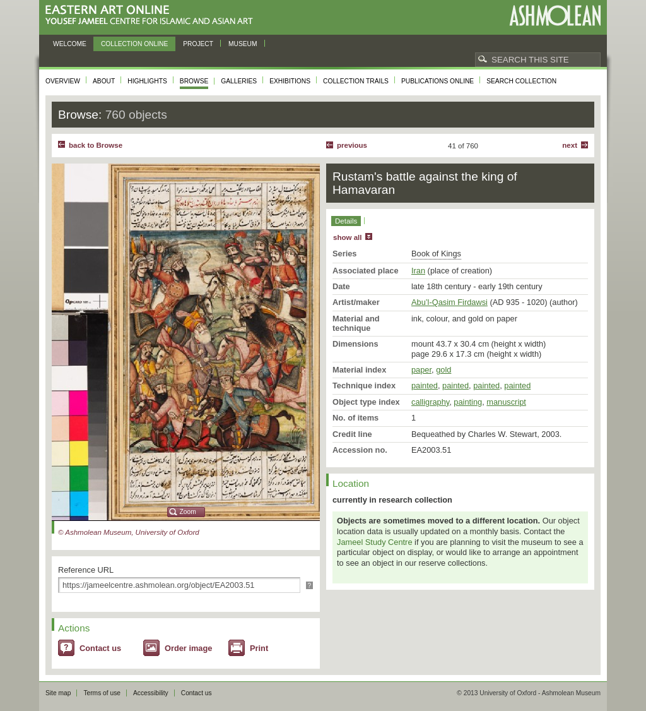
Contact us (100, 648)
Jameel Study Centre (375, 542)
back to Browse (95, 145)
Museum (242, 43)
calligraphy (430, 402)
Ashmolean (555, 15)
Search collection (521, 81)
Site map (58, 693)
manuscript (506, 402)
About (104, 81)
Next (569, 145)
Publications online (437, 81)
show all (347, 237)
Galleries (239, 81)
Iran (418, 270)
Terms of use (101, 693)
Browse (194, 81)
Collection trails (356, 81)
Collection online (134, 43)
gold (443, 369)
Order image (188, 648)
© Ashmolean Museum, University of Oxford (128, 532)
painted (424, 385)
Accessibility (150, 693)
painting (468, 402)
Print (259, 648)
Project (198, 43)
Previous (352, 145)
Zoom (188, 511)
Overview (62, 81)
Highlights (147, 81)
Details (346, 221)
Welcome (69, 43)
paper (421, 369)
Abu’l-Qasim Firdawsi (449, 302)
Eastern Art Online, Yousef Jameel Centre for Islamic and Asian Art (152, 15)
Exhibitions (289, 81)
